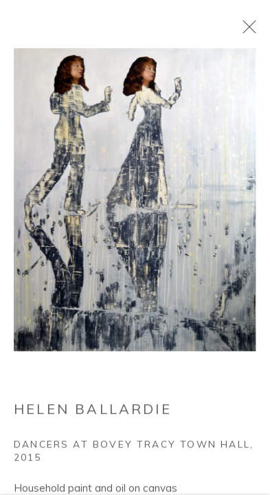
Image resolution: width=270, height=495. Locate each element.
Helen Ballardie (93, 411)
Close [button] (246, 31)
